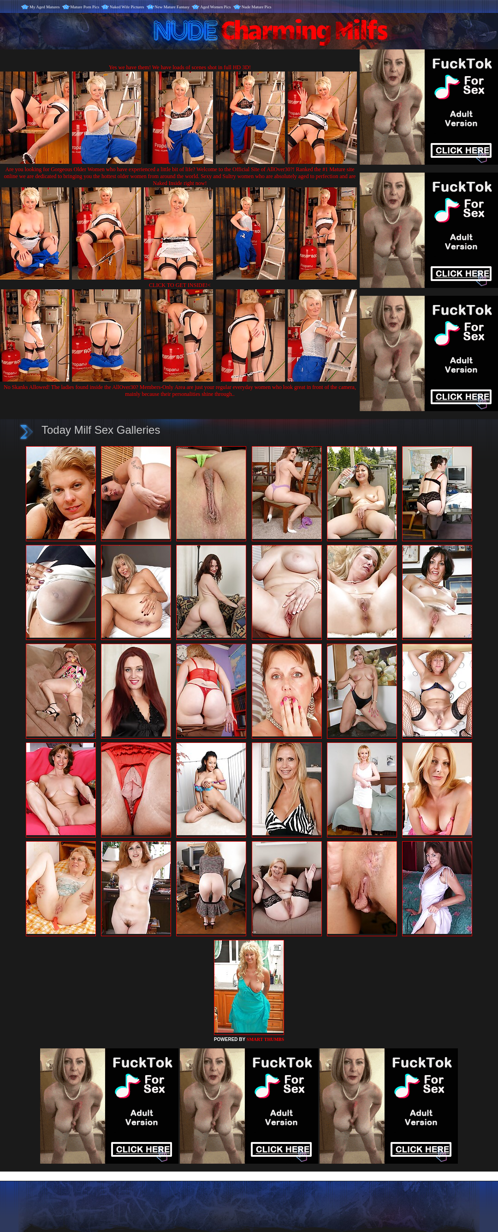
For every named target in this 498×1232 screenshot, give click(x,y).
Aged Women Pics (215, 7)
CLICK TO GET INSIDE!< (180, 285)
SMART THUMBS (265, 1039)
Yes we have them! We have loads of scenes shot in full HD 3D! (180, 67)
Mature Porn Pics (85, 7)
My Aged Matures (45, 7)
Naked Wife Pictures (127, 7)
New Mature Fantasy (172, 7)
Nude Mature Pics (257, 7)
